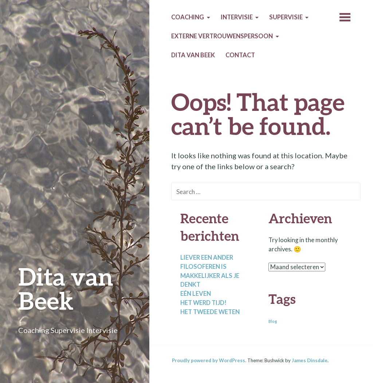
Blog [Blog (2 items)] (272, 321)
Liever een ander (206, 257)
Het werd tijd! (203, 302)
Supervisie (286, 17)
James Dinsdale (309, 360)
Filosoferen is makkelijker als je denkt (209, 276)
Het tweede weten (210, 312)
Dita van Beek (65, 288)
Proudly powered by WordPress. (209, 360)
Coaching (187, 17)
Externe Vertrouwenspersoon (222, 36)
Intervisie (237, 17)
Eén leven (195, 293)
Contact (240, 55)
